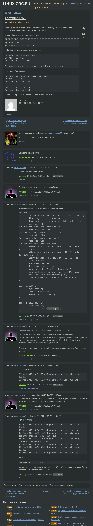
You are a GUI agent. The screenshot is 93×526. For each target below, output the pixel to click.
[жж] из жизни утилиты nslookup (72, 511)
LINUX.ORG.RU (16, 3)
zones (32, 22)
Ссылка (8, 114)
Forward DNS (15, 17)
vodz (21, 157)
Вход (87, 3)
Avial (21, 138)
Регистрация (77, 3)
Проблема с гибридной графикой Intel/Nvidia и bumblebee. (16, 123)
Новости (38, 3)
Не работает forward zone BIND (27, 507)
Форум (64, 3)
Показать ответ (25, 161)
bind (10, 22)
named (26, 22)
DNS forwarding (64, 507)
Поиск (45, 7)
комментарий (20, 168)
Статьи (56, 3)
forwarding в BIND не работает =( (27, 513)
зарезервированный (52, 133)
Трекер (37, 7)
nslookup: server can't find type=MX (28, 520)
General (17, 13)
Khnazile (22, 192)
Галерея (47, 3)
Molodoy (22, 100)
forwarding (17, 22)
